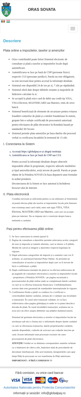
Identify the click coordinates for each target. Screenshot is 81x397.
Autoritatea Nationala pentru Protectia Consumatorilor (39, 387)
